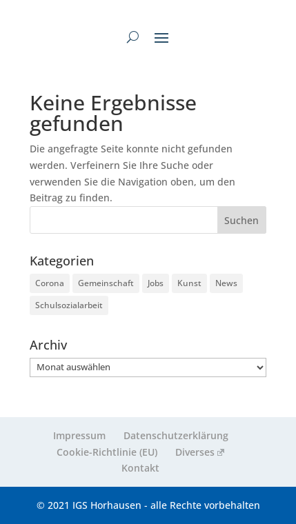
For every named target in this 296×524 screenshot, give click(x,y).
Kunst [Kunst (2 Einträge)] (189, 283)
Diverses (199, 451)
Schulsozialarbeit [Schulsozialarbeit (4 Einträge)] (69, 305)
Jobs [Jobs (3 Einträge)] (156, 283)
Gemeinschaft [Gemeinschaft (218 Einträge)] (106, 283)
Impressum (79, 435)
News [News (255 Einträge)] (226, 283)
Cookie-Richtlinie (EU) (107, 451)
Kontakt (140, 467)
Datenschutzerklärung (176, 435)
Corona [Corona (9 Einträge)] (49, 283)
